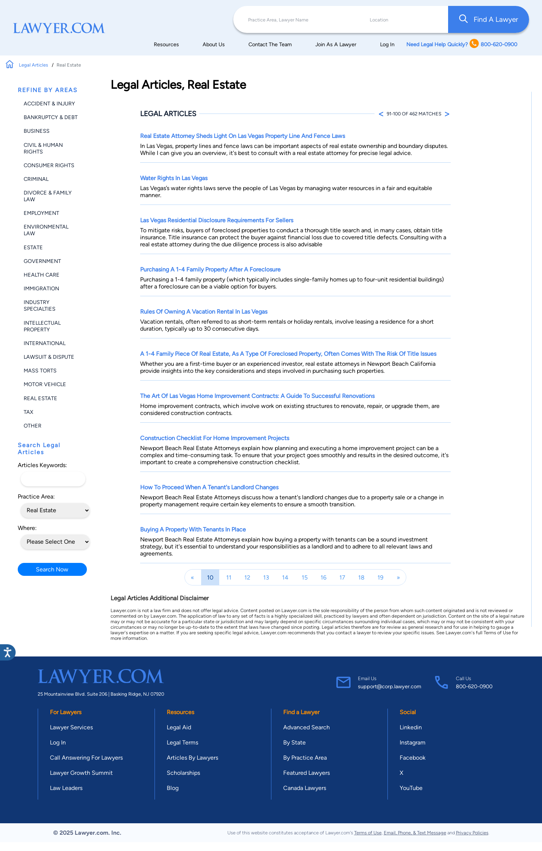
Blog (173, 787)
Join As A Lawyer (335, 44)
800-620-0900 (474, 686)
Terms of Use (368, 832)
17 (342, 577)
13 (266, 577)
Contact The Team (270, 44)
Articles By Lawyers (192, 757)
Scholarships (183, 772)
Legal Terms (182, 742)
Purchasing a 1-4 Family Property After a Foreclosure (210, 269)
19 (380, 577)
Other (32, 425)
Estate (33, 247)
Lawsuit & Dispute (49, 357)
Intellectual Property (42, 326)
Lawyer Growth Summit (81, 772)
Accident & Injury (49, 103)
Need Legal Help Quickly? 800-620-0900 (461, 44)
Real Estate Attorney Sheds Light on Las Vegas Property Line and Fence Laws (242, 135)
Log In (387, 44)
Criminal (36, 179)
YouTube (411, 787)
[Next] (398, 577)
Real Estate (40, 398)
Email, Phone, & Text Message (415, 832)
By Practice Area (305, 757)
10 (210, 577)
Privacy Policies (472, 832)
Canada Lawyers (304, 787)
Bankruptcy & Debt (51, 117)
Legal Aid (179, 727)
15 (305, 577)
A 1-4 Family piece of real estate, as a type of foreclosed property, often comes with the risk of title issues (288, 353)
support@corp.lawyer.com (389, 686)
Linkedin (411, 727)
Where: (27, 527)
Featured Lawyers (306, 772)
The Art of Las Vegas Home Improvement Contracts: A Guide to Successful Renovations (257, 395)
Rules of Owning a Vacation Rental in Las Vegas (203, 311)
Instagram (413, 742)
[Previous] (192, 577)
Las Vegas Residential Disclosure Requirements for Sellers (216, 220)
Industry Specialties (39, 305)
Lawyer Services (71, 727)
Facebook (413, 757)
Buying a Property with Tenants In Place (193, 529)
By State (294, 742)
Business (37, 131)
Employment (41, 213)
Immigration (41, 288)
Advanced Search (306, 727)
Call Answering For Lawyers (86, 757)
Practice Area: (36, 496)
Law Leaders (66, 787)
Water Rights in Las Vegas (173, 178)
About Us (214, 44)
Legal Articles (34, 65)
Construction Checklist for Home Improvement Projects (214, 438)
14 (285, 577)
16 (323, 577)
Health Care (42, 274)
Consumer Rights (49, 165)
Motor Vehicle (45, 384)
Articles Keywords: (42, 465)
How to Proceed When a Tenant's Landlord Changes (209, 487)
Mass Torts (40, 370)
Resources (166, 44)
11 (228, 577)
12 (247, 577)
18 (361, 577)
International (44, 343)
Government (42, 261)
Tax (28, 412)
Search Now (52, 569)
